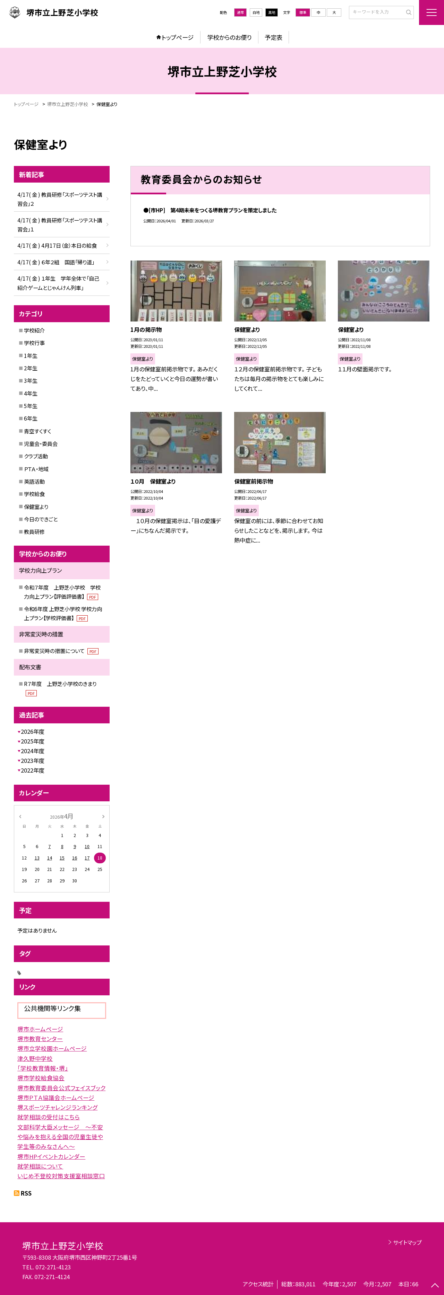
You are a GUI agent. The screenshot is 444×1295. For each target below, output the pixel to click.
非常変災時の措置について (61, 650)
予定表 (273, 37)
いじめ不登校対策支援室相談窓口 (61, 1176)
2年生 (30, 368)
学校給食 (34, 493)
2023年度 (32, 760)
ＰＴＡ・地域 (36, 469)
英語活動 (34, 481)
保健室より (36, 506)
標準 (302, 12)
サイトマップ (407, 1242)
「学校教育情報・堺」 (42, 1068)
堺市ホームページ (40, 1029)
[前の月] (20, 816)
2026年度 (32, 731)
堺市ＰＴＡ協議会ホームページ (55, 1097)
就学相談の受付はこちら (48, 1117)
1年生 (30, 355)
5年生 (30, 405)
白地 (256, 12)
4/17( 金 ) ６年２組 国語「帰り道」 (55, 262)
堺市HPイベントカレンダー (51, 1156)
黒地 (271, 12)
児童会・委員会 (41, 443)
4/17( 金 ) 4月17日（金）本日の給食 (57, 245)
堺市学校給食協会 (41, 1078)
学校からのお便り (229, 37)
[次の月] (103, 816)
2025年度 (32, 741)
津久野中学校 (35, 1058)
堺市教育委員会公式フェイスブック (61, 1088)
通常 (240, 12)
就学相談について (40, 1166)
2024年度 (32, 751)
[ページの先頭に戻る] (435, 1286)
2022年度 (32, 770)
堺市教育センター (40, 1038)
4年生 (30, 393)
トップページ (178, 37)
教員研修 (34, 531)
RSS (26, 1193)
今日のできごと (41, 519)
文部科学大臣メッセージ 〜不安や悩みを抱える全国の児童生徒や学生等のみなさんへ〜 (60, 1137)
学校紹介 (34, 330)
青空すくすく (37, 431)
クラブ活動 (36, 456)
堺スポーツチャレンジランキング (57, 1107)
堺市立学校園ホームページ (52, 1048)
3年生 (30, 380)
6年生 (30, 418)
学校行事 (34, 342)
